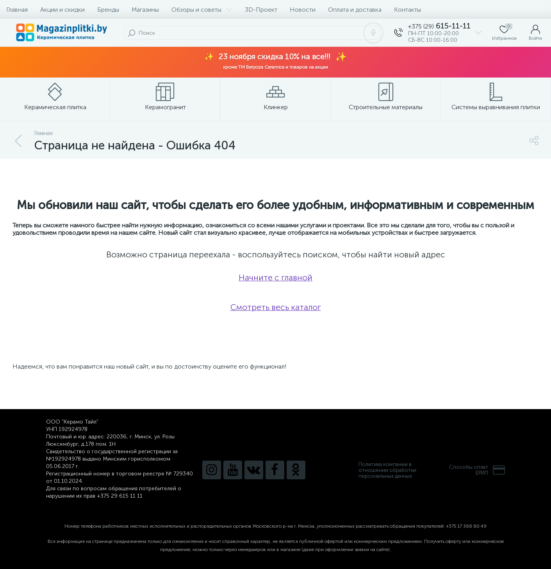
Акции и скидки (62, 9)
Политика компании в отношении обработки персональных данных (387, 470)
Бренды (108, 9)
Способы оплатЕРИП (477, 470)
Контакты (407, 9)
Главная (17, 9)
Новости (303, 9)
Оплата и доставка (355, 9)
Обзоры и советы (201, 9)
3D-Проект (261, 9)
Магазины (145, 9)
